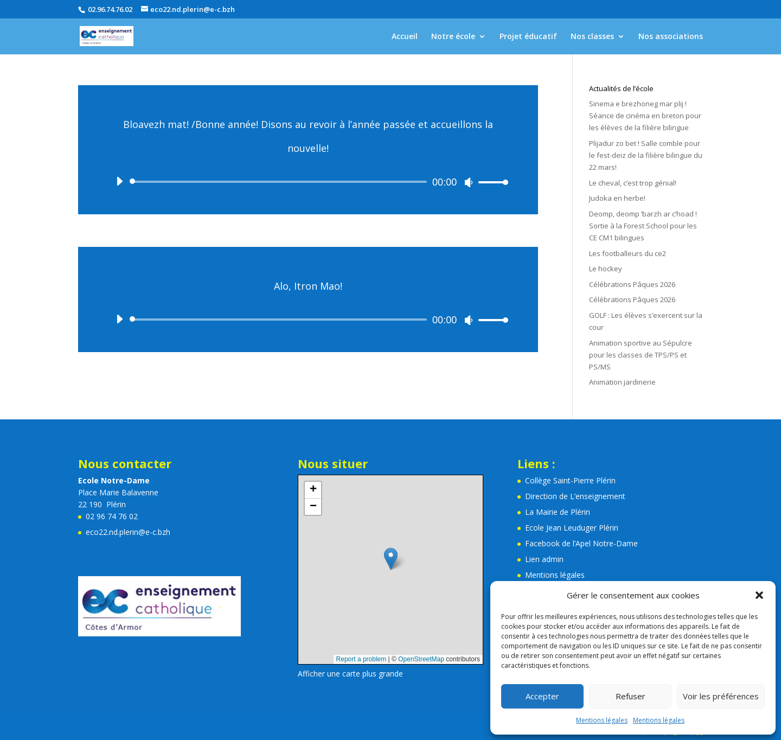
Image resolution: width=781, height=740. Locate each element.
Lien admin (544, 559)
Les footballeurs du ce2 (627, 253)
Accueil (405, 37)
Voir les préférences (721, 696)
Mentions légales (602, 720)
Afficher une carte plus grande (350, 673)
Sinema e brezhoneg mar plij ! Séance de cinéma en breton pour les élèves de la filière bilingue (645, 115)
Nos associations (670, 37)
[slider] (280, 182)
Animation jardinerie (622, 382)
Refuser (630, 696)
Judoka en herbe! (617, 198)
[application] (308, 181)
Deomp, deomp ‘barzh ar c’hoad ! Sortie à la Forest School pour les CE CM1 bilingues (643, 226)
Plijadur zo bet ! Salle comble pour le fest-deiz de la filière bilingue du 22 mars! (645, 155)
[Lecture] (119, 181)
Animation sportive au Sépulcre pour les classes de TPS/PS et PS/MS (640, 355)
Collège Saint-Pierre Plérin (570, 480)
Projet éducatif (528, 37)
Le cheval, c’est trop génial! (632, 183)
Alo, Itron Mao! (308, 285)
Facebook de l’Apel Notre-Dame (581, 543)
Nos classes (592, 37)
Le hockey (605, 268)
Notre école (453, 37)
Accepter (542, 696)
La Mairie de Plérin (557, 512)
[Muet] (468, 182)
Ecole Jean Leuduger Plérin (571, 527)
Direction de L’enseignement (575, 496)
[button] (759, 595)
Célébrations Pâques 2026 (632, 284)
